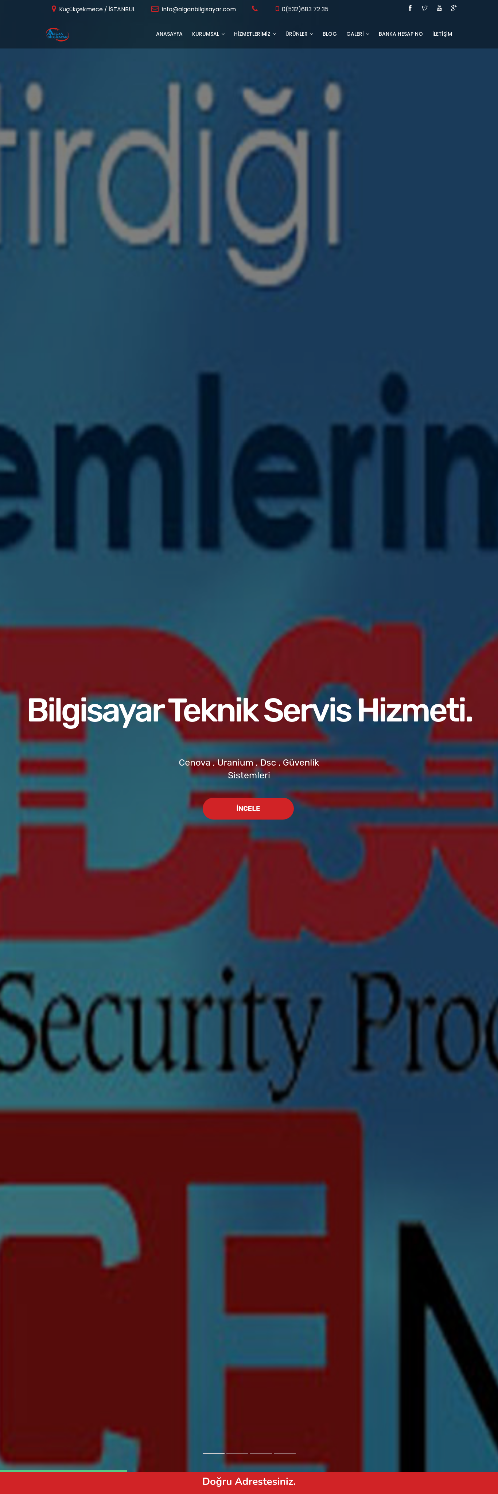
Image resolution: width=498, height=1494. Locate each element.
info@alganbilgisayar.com (198, 9)
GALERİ (357, 34)
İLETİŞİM (442, 34)
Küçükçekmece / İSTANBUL (96, 9)
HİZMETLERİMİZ (255, 34)
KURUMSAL (208, 34)
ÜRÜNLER (299, 34)
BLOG (330, 34)
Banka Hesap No (401, 34)
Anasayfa (169, 34)
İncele (248, 809)
